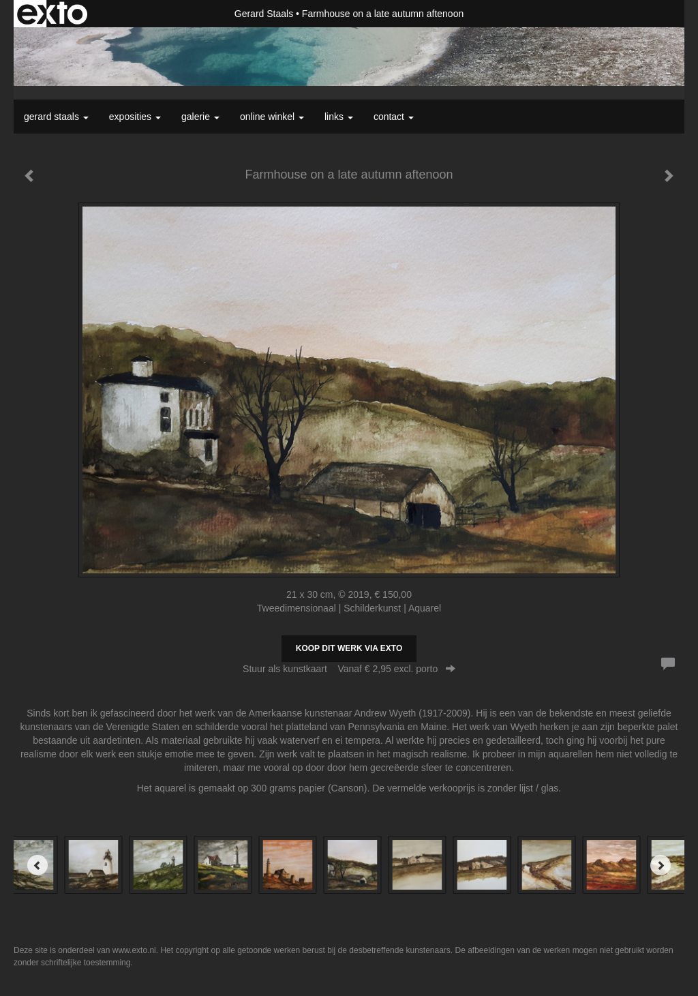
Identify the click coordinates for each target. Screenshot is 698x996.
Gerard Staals (263, 13)
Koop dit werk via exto (349, 648)
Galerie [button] (200, 116)
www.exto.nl (134, 950)
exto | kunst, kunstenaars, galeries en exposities (52, 13)
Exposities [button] (135, 116)
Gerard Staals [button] (56, 116)
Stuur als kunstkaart (349, 668)
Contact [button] (394, 116)
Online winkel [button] (272, 116)
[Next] (660, 865)
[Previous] (37, 865)
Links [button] (338, 116)
